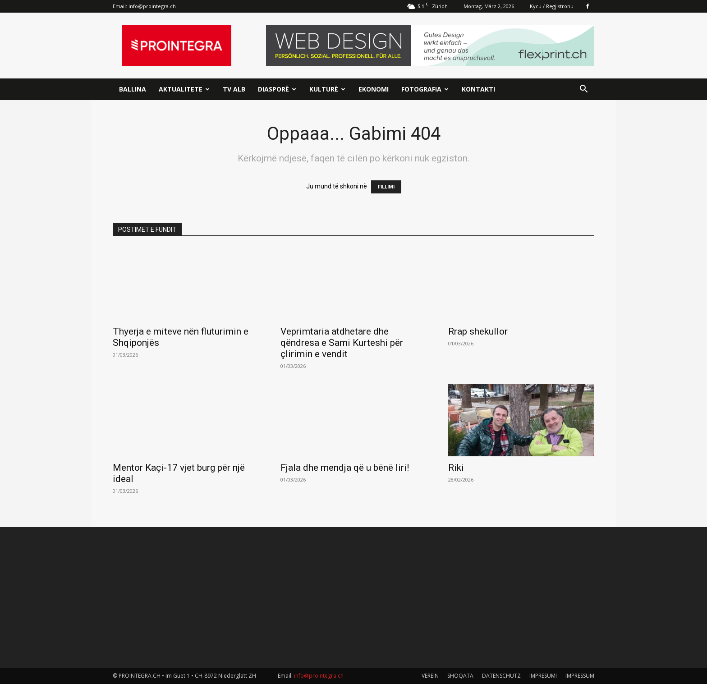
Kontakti (478, 89)
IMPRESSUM (579, 675)
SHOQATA (460, 675)
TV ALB (234, 89)
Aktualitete (184, 89)
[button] (583, 90)
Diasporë (277, 89)
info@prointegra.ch (152, 6)
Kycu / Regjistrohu (552, 6)
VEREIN (430, 675)
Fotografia (425, 89)
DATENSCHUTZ (501, 675)
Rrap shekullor (478, 331)
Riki (456, 467)
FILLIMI (386, 187)
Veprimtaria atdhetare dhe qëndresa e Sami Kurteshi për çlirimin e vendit (341, 342)
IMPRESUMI (543, 675)
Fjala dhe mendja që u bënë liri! (344, 467)
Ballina (132, 89)
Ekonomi (373, 89)
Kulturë (327, 89)
